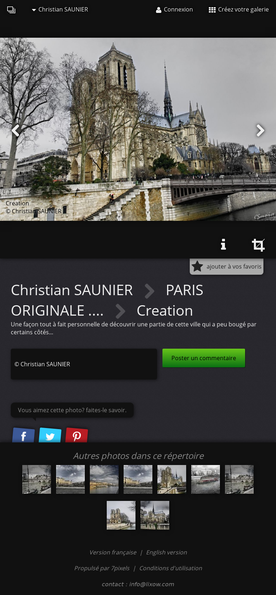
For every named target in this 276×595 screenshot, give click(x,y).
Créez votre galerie (239, 9)
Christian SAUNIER (60, 9)
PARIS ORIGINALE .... (107, 300)
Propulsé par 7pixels (101, 568)
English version (166, 552)
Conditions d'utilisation (170, 568)
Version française (113, 552)
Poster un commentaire (203, 358)
